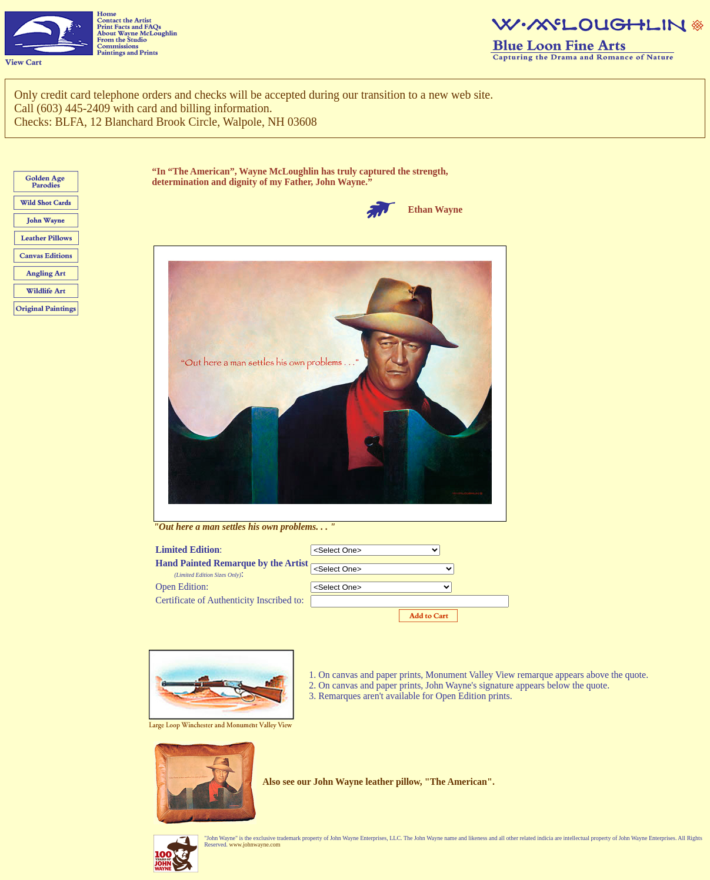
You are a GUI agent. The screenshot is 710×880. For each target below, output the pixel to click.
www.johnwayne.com (254, 844)
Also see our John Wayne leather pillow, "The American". (378, 782)
